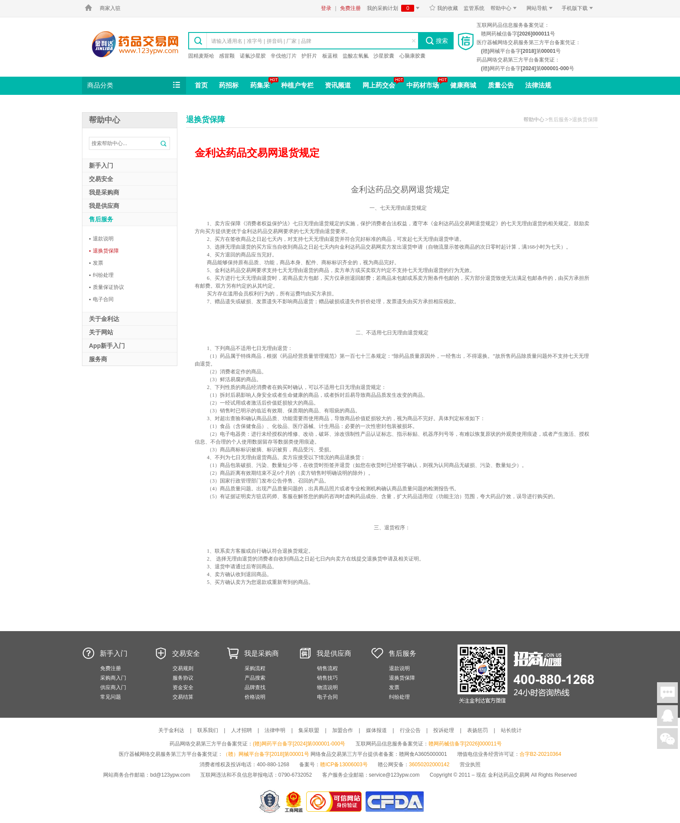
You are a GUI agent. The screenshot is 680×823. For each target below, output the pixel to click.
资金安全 (183, 687)
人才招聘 (241, 730)
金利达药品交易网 (135, 44)
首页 (201, 85)
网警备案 (270, 801)
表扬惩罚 (477, 730)
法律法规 (538, 85)
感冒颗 (227, 56)
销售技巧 (327, 678)
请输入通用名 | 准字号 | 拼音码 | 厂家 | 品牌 (261, 41)
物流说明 (327, 687)
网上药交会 (379, 85)
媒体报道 (376, 730)
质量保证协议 (106, 287)
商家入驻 (110, 8)
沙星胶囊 (383, 56)
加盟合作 (342, 730)
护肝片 (309, 56)
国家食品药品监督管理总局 (394, 801)
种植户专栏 (297, 85)
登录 (326, 8)
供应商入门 (113, 687)
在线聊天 (667, 692)
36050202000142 (429, 764)
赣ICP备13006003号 (343, 764)
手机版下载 (579, 8)
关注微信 (667, 738)
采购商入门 (113, 678)
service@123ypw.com (394, 775)
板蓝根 (330, 56)
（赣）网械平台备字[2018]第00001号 (266, 754)
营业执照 (470, 764)
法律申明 (275, 730)
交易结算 (183, 697)
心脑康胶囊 (412, 56)
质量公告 (501, 85)
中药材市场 (422, 85)
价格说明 (255, 697)
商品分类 (134, 85)
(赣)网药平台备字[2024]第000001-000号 (299, 744)
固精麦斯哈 (201, 56)
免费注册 (350, 8)
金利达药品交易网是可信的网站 (335, 801)
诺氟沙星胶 (253, 56)
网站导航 (541, 8)
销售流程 (327, 668)
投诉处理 (443, 730)
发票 (96, 263)
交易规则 (183, 668)
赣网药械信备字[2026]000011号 (465, 744)
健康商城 (463, 85)
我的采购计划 (394, 8)
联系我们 (207, 730)
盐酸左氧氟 (356, 56)
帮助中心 (505, 8)
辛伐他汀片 (284, 56)
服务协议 (183, 678)
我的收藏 (443, 8)
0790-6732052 (296, 775)
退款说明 (101, 239)
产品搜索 (255, 678)
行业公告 (410, 730)
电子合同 (101, 299)
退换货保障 (104, 251)
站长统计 (511, 730)
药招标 (229, 85)
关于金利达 (171, 730)
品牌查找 (255, 687)
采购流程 (255, 668)
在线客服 (667, 715)
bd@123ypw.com (170, 775)
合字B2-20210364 (540, 754)
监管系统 (474, 8)
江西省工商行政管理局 (294, 801)
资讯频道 (338, 85)
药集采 (260, 85)
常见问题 (110, 697)
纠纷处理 (101, 275)
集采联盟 (308, 730)
